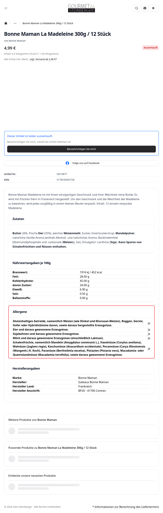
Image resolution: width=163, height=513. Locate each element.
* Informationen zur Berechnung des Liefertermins (125, 507)
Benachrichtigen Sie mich (81, 149)
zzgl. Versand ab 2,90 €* (43, 59)
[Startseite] (6, 23)
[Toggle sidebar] (5, 8)
